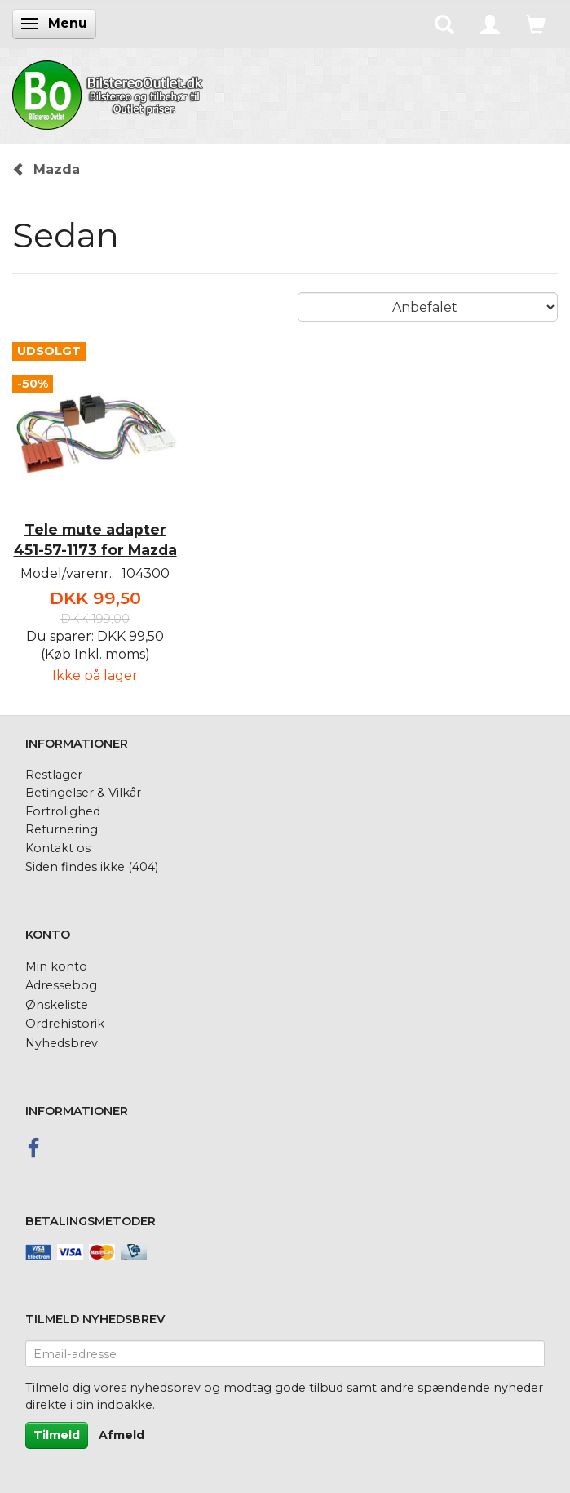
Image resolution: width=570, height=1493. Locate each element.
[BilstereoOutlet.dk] (110, 92)
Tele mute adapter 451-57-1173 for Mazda (95, 539)
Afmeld (121, 1435)
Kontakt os (58, 848)
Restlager (53, 774)
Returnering (61, 829)
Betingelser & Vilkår (83, 792)
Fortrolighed (62, 811)
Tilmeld (56, 1435)
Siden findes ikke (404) (91, 867)
